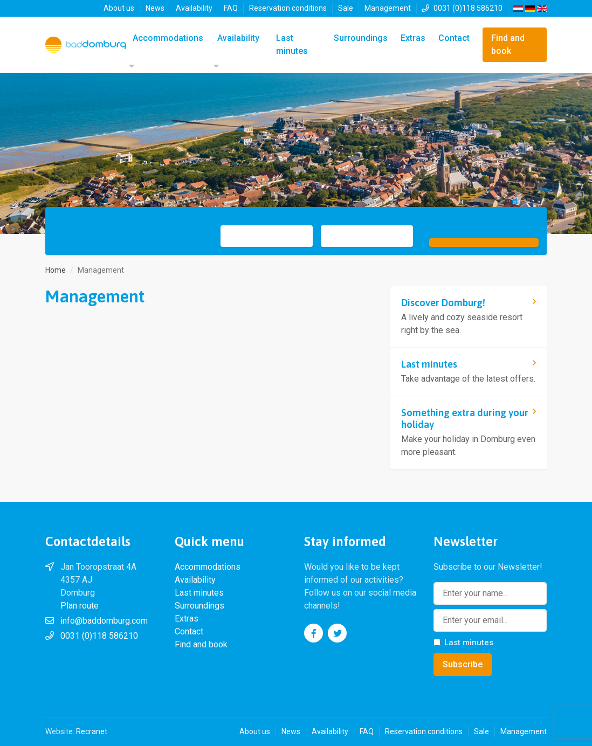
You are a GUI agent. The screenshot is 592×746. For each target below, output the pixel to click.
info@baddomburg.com (104, 621)
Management (387, 8)
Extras (413, 38)
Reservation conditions (288, 8)
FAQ (231, 8)
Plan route (79, 605)
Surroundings (361, 38)
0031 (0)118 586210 (467, 8)
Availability (194, 8)
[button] (130, 66)
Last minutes (292, 44)
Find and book (508, 44)
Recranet (91, 731)
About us (119, 8)
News (155, 8)
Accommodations (168, 38)
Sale (345, 8)
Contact (454, 38)
